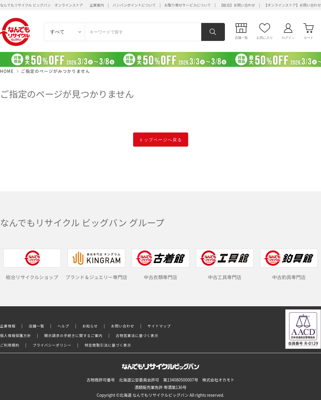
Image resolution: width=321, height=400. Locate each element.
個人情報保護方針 (15, 335)
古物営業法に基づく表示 (137, 335)
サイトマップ (159, 325)
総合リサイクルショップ (32, 264)
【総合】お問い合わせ (237, 4)
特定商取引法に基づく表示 (108, 344)
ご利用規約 (9, 344)
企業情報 (8, 325)
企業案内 (97, 4)
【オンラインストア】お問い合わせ (292, 4)
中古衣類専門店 (161, 264)
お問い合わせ (122, 325)
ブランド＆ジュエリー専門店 (96, 264)
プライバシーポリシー (52, 344)
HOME (7, 71)
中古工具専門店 (225, 264)
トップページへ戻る (160, 139)
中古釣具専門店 (289, 264)
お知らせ (90, 325)
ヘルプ (63, 325)
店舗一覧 (36, 325)
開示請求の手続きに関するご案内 (73, 335)
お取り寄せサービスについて (187, 4)
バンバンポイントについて (134, 4)
